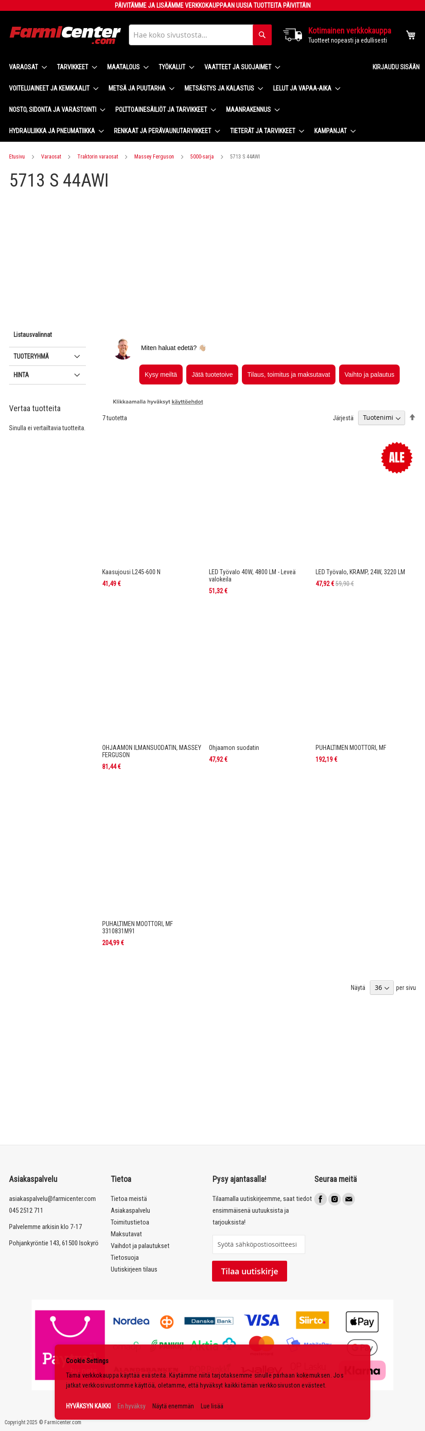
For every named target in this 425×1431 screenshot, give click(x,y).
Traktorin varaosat (97, 157)
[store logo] (65, 35)
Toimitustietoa (130, 1222)
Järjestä (343, 417)
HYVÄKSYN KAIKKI (88, 1406)
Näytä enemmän (173, 1406)
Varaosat (51, 157)
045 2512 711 (26, 1210)
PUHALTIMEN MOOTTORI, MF (351, 747)
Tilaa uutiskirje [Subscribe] (249, 1271)
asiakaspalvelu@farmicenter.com (52, 1199)
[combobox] (200, 34)
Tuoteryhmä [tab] (31, 356)
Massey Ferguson (154, 157)
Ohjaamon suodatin (234, 747)
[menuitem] (25, 67)
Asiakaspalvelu (130, 1210)
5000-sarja (202, 157)
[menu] (183, 99)
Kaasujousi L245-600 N (131, 572)
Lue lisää (212, 1406)
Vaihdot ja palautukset (140, 1246)
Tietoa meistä (129, 1199)
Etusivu (17, 157)
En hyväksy (132, 1406)
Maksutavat (126, 1234)
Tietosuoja (125, 1257)
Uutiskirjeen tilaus (134, 1269)
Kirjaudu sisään (396, 67)
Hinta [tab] (21, 375)
